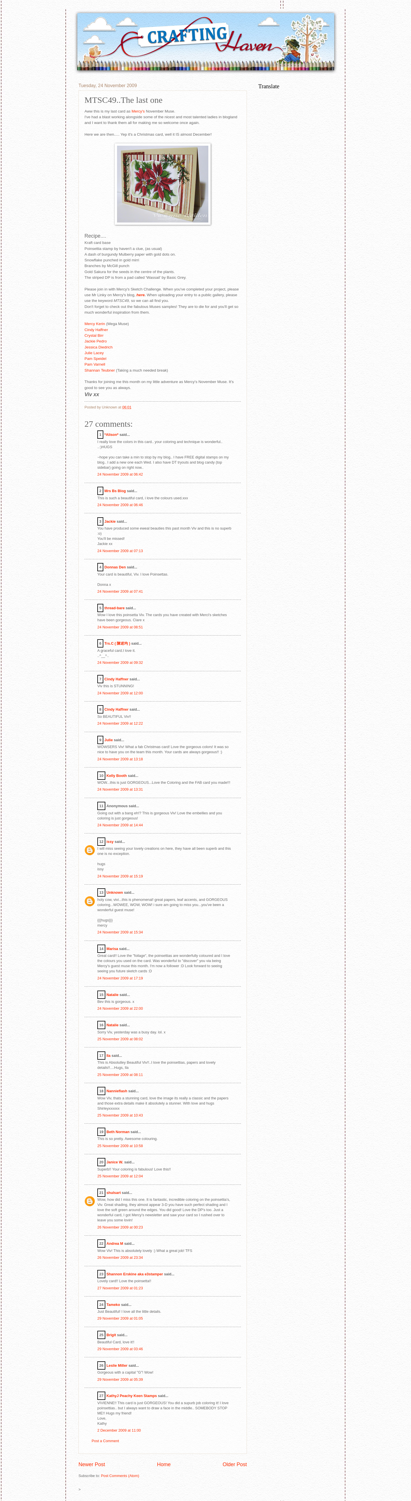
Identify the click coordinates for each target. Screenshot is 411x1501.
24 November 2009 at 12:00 (120, 693)
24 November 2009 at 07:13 (120, 551)
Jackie (110, 521)
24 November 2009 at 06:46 (120, 505)
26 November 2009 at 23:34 (120, 1257)
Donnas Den (115, 567)
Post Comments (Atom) (120, 1476)
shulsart (113, 1193)
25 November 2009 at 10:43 (120, 1115)
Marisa (112, 949)
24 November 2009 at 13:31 (120, 789)
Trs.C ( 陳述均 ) (117, 643)
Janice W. (114, 1162)
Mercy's (138, 111)
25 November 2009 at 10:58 (120, 1146)
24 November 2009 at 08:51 (120, 627)
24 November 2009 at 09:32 (120, 662)
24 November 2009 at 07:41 (120, 591)
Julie (108, 740)
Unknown (114, 892)
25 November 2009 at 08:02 (120, 1039)
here (140, 295)
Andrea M (114, 1243)
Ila (108, 1055)
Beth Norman (118, 1132)
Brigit (111, 1335)
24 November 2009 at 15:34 (120, 932)
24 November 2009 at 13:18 (120, 759)
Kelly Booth (116, 775)
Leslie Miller (117, 1365)
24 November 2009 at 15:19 (120, 876)
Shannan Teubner (99, 370)
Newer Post (91, 1464)
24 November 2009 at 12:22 (120, 723)
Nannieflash (116, 1091)
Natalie (112, 995)
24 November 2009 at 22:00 (120, 1008)
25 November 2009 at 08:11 (120, 1075)
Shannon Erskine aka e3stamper (134, 1274)
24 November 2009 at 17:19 (120, 978)
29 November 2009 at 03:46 (120, 1349)
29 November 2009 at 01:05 (120, 1318)
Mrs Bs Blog (115, 491)
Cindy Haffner (96, 330)
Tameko (113, 1304)
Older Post (235, 1464)
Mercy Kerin (94, 324)
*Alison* (111, 434)
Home (164, 1464)
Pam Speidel (95, 358)
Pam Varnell (94, 364)
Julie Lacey (94, 353)
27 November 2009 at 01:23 (120, 1288)
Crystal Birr (94, 335)
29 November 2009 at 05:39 (120, 1379)
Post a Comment (105, 1441)
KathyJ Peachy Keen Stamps (131, 1396)
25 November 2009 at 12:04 (120, 1176)
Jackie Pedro (95, 341)
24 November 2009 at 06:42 (120, 474)
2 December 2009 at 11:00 (119, 1430)
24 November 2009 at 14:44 (120, 825)
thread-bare (114, 608)
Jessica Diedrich (98, 347)
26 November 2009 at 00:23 (120, 1227)
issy (110, 841)
